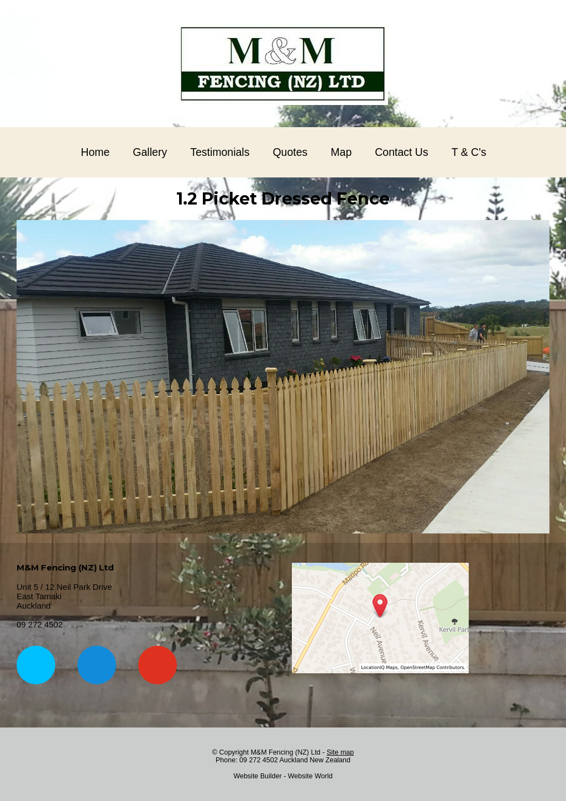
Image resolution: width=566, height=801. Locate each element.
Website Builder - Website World (282, 776)
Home (95, 152)
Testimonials (219, 152)
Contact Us (401, 152)
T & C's (469, 152)
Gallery (150, 152)
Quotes (289, 152)
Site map (340, 752)
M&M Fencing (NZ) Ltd (285, 752)
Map (341, 152)
